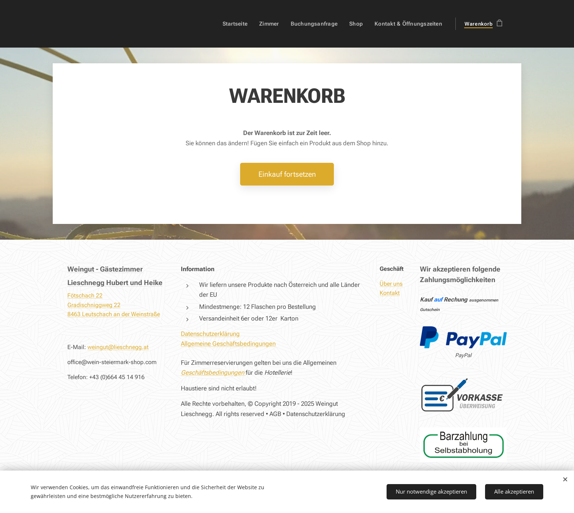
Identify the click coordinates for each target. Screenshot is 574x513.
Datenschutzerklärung (210, 333)
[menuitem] (241, 24)
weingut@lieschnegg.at (118, 347)
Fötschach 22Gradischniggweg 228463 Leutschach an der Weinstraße (113, 305)
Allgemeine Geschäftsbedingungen (228, 343)
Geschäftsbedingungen (212, 372)
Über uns (391, 283)
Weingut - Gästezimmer (105, 269)
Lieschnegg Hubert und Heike (115, 282)
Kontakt (390, 292)
